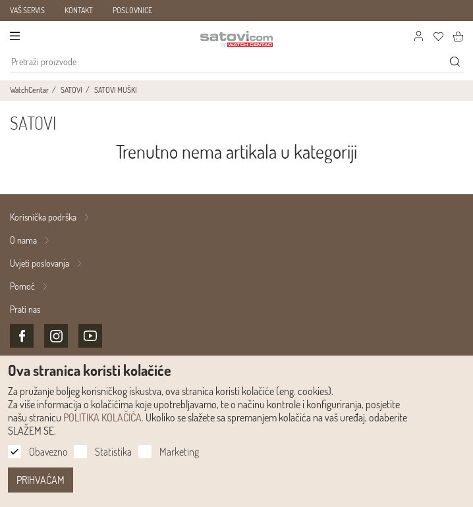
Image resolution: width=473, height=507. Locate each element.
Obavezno (48, 451)
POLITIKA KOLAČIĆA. (103, 417)
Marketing (179, 451)
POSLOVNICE (132, 10)
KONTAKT (79, 10)
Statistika (113, 451)
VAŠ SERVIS (27, 10)
